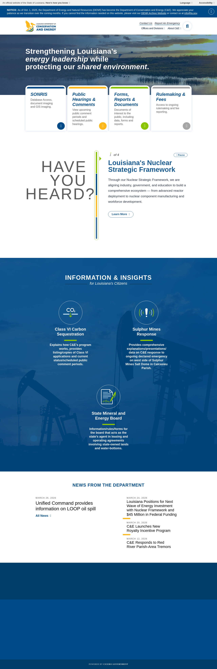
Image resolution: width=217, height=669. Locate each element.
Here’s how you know (57, 3)
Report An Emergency (167, 23)
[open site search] (187, 26)
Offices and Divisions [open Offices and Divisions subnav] (152, 28)
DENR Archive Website (153, 13)
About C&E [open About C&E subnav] (173, 28)
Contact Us (146, 23)
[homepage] (40, 26)
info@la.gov (190, 13)
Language (185, 3)
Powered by (108, 664)
